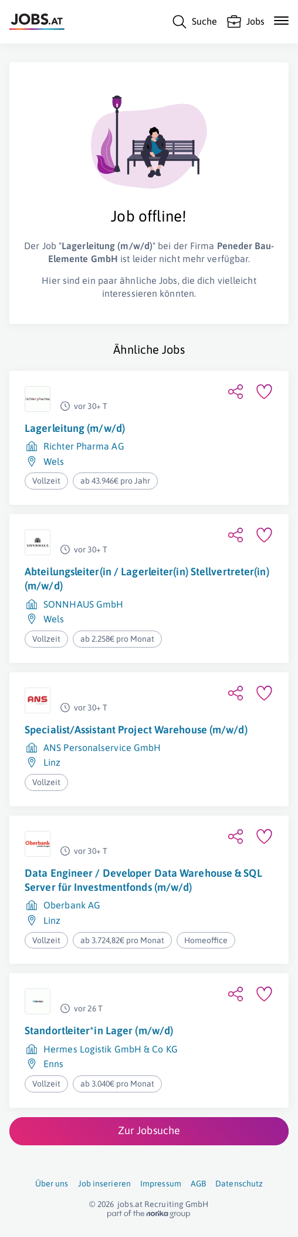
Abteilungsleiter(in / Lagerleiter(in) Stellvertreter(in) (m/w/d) (147, 578)
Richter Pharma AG (83, 446)
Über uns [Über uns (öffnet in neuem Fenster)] (52, 1183)
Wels (53, 461)
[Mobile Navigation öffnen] (281, 20)
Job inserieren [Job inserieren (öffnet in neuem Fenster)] (104, 1183)
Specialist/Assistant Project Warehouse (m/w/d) (136, 729)
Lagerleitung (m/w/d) (75, 428)
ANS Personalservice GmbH (102, 747)
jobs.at (130, 1204)
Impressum (160, 1183)
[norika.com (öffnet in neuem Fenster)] (148, 1214)
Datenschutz (239, 1183)
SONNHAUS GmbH (83, 604)
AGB (198, 1183)
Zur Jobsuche (149, 1130)
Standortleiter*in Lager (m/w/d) (99, 1030)
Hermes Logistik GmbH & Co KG (110, 1049)
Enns (53, 1063)
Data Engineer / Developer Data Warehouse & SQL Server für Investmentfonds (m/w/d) (143, 880)
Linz (51, 762)
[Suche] (194, 21)
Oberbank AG (71, 905)
